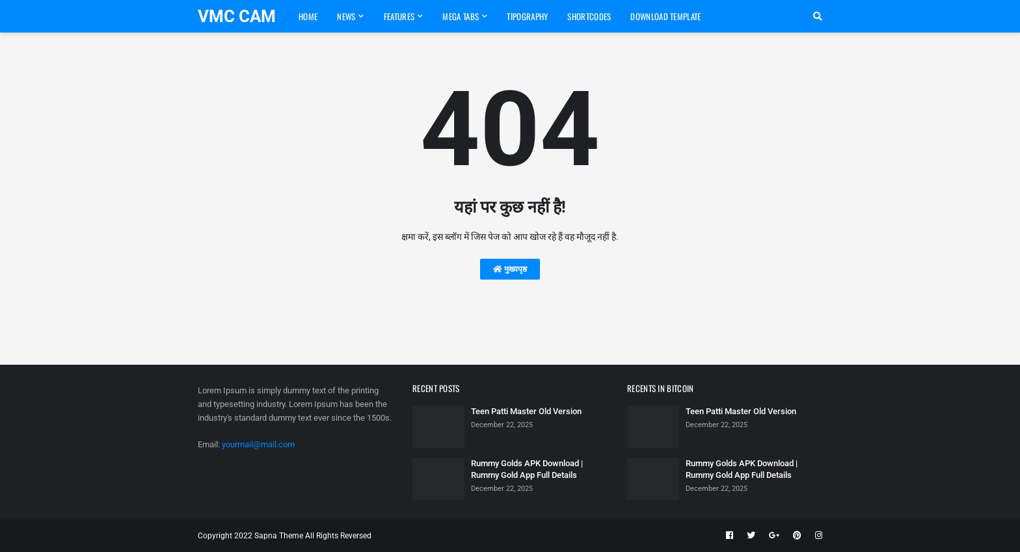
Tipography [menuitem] (527, 16)
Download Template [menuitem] (665, 16)
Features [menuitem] (399, 16)
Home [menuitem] (308, 16)
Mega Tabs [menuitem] (460, 16)
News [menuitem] (346, 16)
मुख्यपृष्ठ (510, 269)
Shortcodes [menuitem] (589, 16)
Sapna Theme (278, 535)
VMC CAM (237, 16)
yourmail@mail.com (258, 444)
